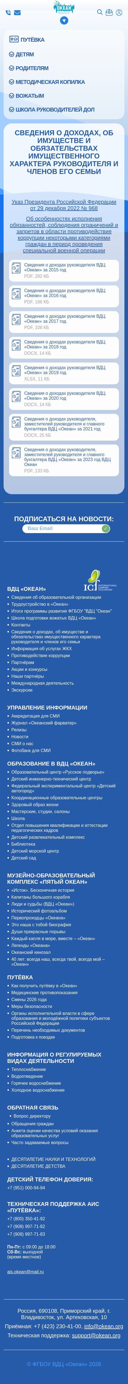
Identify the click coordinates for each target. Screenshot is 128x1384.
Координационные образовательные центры (56, 797)
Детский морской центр (35, 851)
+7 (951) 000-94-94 (26, 1187)
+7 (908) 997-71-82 (26, 1226)
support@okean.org (96, 1335)
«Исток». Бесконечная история (42, 890)
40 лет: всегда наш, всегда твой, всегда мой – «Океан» (58, 962)
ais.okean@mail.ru (25, 1271)
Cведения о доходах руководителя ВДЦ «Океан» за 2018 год (64, 344)
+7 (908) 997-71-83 (26, 1234)
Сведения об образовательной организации (56, 597)
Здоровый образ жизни (34, 804)
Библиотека (23, 844)
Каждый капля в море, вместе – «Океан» (53, 938)
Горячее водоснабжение (36, 1083)
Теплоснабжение (28, 1069)
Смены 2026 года (29, 999)
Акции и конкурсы (29, 669)
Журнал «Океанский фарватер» (44, 723)
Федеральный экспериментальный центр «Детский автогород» (63, 788)
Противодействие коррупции (40, 655)
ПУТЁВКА (33, 40)
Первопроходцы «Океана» (38, 917)
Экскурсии (21, 690)
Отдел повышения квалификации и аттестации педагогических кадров (59, 828)
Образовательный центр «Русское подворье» (57, 772)
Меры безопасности (31, 1006)
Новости (19, 736)
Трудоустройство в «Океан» (39, 604)
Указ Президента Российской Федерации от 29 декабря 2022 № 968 (64, 205)
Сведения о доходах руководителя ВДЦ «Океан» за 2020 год (64, 396)
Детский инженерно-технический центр (51, 779)
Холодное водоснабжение (38, 1090)
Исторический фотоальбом (39, 911)
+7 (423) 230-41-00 (8, 12)
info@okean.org (17, 12)
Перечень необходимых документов (48, 1030)
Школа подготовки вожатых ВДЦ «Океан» (53, 618)
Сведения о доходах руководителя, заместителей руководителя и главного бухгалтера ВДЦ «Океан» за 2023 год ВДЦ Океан (67, 457)
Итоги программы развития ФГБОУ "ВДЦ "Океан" (61, 611)
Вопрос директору (32, 1116)
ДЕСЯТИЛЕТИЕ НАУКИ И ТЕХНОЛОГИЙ (53, 1159)
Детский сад (23, 858)
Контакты (20, 625)
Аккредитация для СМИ (35, 716)
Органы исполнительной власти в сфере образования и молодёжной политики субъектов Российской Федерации (60, 1018)
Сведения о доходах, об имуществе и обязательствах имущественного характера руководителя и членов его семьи (55, 636)
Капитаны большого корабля (40, 897)
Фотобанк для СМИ (31, 750)
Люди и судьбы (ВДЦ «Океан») (42, 904)
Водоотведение (27, 1076)
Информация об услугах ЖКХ (41, 648)
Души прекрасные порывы (38, 931)
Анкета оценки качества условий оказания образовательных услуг (54, 1133)
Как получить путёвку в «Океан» (44, 985)
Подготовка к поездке (33, 1037)
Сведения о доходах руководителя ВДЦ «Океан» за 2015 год (64, 267)
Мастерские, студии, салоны (40, 811)
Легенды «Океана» (30, 945)
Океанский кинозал (31, 952)
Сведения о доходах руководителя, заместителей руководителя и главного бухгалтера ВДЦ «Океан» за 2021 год (64, 424)
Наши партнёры (27, 676)
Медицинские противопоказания (44, 992)
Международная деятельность (42, 683)
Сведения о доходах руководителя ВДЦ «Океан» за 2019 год (64, 370)
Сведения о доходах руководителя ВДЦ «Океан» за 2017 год (64, 319)
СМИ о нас (22, 743)
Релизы (18, 729)
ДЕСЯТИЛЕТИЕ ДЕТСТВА (38, 1166)
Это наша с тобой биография (41, 924)
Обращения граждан (32, 1123)
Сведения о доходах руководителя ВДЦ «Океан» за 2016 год (64, 293)
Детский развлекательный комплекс (48, 837)
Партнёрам (22, 662)
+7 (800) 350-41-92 (26, 1218)
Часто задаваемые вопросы (40, 1142)
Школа (18, 818)
